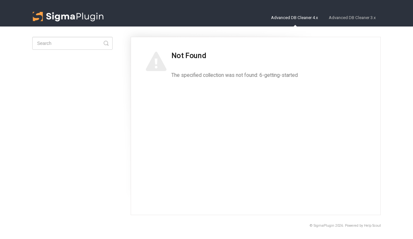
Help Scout (372, 225)
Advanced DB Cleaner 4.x (294, 20)
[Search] (72, 43)
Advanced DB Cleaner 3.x (352, 17)
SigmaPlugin (324, 225)
